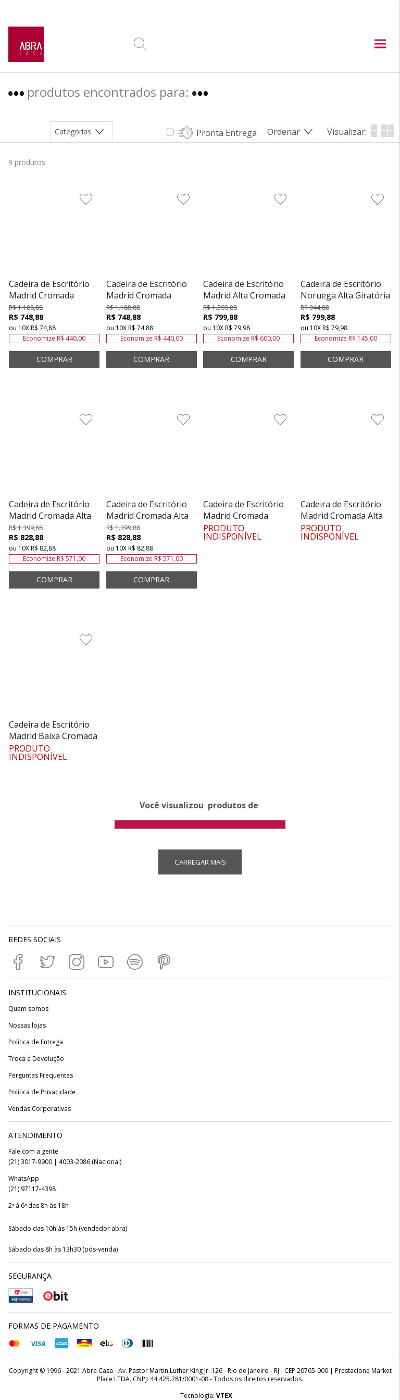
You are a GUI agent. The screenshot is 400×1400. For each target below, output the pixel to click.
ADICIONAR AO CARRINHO (54, 359)
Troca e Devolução (36, 1059)
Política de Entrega (35, 1042)
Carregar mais (200, 862)
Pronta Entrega (226, 133)
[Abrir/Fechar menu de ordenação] (292, 131)
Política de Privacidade (42, 1092)
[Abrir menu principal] (380, 45)
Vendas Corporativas (39, 1109)
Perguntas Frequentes (40, 1075)
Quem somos (28, 1009)
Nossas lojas (27, 1025)
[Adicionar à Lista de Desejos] (86, 199)
